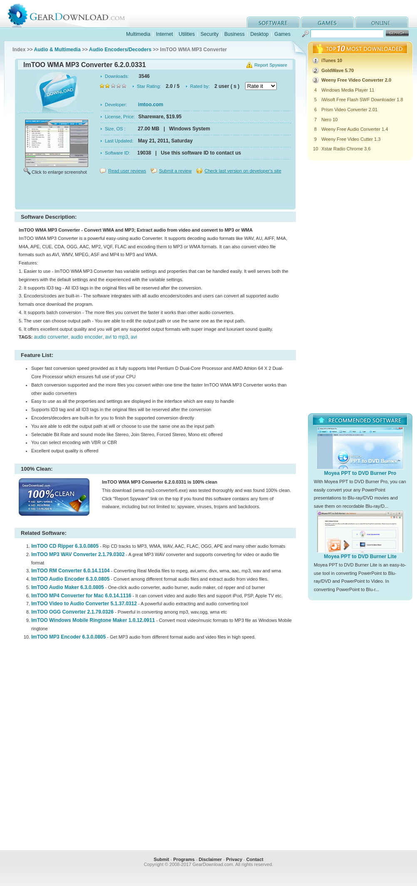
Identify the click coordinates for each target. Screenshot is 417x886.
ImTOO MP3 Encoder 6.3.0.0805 (68, 637)
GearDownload (73, 14)
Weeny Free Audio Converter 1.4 (354, 129)
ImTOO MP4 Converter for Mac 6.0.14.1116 (81, 596)
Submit (161, 859)
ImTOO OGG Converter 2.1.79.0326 (72, 612)
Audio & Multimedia (57, 49)
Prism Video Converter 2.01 (349, 109)
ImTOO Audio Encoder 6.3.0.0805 (70, 579)
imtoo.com (151, 104)
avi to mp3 (116, 337)
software (273, 22)
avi (134, 337)
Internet (164, 34)
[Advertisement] (155, 193)
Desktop (259, 34)
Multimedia (138, 34)
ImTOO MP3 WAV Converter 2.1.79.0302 (77, 554)
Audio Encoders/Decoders (120, 49)
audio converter (51, 337)
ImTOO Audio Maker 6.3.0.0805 (67, 587)
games (327, 22)
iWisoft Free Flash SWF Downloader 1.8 (362, 99)
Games (282, 34)
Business (234, 34)
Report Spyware (270, 64)
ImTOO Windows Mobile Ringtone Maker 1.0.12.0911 (93, 620)
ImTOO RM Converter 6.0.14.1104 (70, 571)
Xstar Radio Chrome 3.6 (345, 148)
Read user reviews (127, 170)
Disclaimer (210, 859)
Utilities (187, 34)
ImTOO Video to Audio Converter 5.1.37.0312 (84, 603)
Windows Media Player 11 (347, 89)
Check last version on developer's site (242, 170)
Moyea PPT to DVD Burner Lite (360, 556)
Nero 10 (329, 119)
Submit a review (175, 170)
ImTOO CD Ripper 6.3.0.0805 (65, 546)
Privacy (234, 859)
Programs (183, 859)
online (381, 22)
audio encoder (86, 337)
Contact (254, 859)
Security (209, 34)
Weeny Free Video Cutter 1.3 (350, 139)
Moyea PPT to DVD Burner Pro (360, 473)
